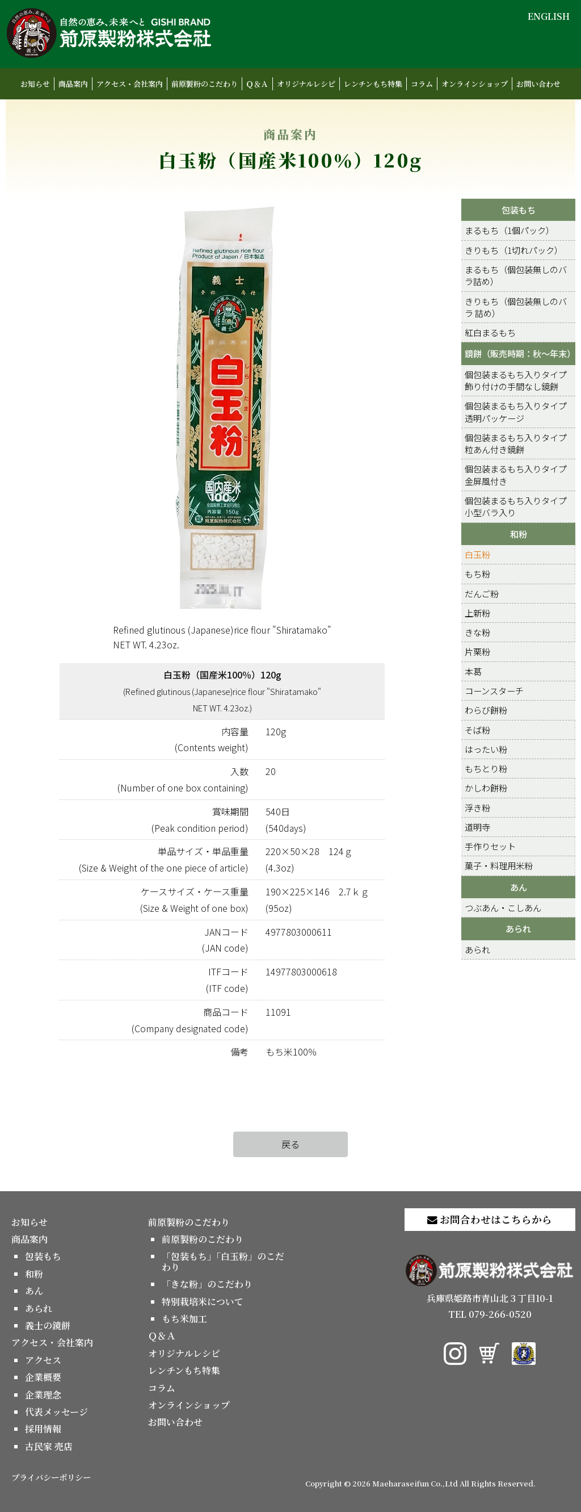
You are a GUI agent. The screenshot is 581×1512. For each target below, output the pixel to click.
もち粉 (477, 573)
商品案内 (73, 83)
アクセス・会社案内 (129, 83)
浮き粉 (477, 807)
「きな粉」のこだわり (207, 1284)
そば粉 (477, 729)
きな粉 (477, 632)
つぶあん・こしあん (503, 907)
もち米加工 (184, 1318)
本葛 (473, 671)
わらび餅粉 (486, 709)
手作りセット (490, 846)
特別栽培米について (202, 1301)
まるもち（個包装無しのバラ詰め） (516, 275)
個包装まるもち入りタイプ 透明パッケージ (516, 411)
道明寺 (477, 826)
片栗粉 (477, 651)
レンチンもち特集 (373, 83)
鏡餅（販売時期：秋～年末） (520, 353)
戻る (290, 1144)
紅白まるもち (490, 332)
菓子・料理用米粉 (499, 865)
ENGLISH (549, 16)
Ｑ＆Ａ (257, 83)
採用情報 (43, 1428)
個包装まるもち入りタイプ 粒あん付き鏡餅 (516, 443)
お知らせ (35, 83)
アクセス (43, 1360)
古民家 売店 (49, 1446)
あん (518, 887)
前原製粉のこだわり (204, 83)
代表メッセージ (56, 1411)
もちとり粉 (486, 768)
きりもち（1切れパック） (514, 250)
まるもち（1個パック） (509, 230)
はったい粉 (486, 749)
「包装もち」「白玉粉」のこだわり (223, 1261)
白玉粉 (477, 554)
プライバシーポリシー (51, 1477)
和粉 (518, 533)
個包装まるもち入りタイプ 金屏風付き (516, 474)
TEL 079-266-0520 (490, 1314)
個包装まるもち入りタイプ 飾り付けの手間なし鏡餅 (516, 380)
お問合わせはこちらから (489, 1219)
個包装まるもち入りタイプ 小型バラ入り (516, 506)
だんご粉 (482, 593)
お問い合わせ (538, 83)
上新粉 (477, 612)
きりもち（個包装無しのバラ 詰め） (516, 307)
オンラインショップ (474, 83)
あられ (518, 928)
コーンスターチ (494, 690)
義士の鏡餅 (47, 1325)
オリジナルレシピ (306, 83)
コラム (422, 83)
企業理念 (43, 1394)
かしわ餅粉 (486, 787)
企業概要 (43, 1377)
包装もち (519, 209)
